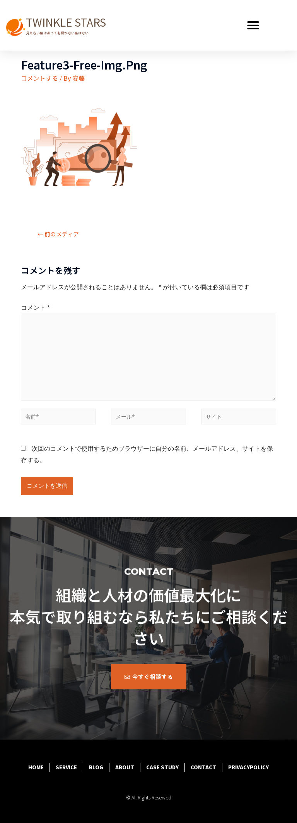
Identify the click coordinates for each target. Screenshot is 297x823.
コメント (35, 307)
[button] (253, 25)
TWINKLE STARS (66, 22)
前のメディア (58, 234)
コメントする (39, 78)
